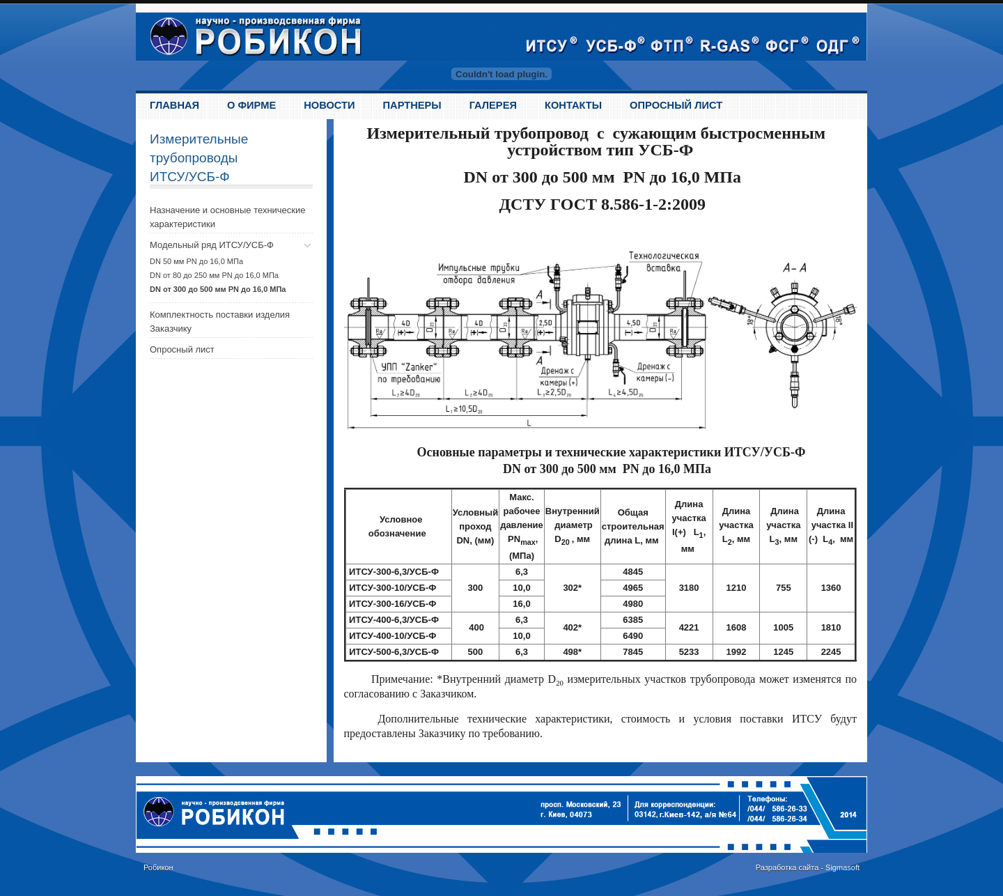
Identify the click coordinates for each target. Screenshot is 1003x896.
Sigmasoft (842, 867)
